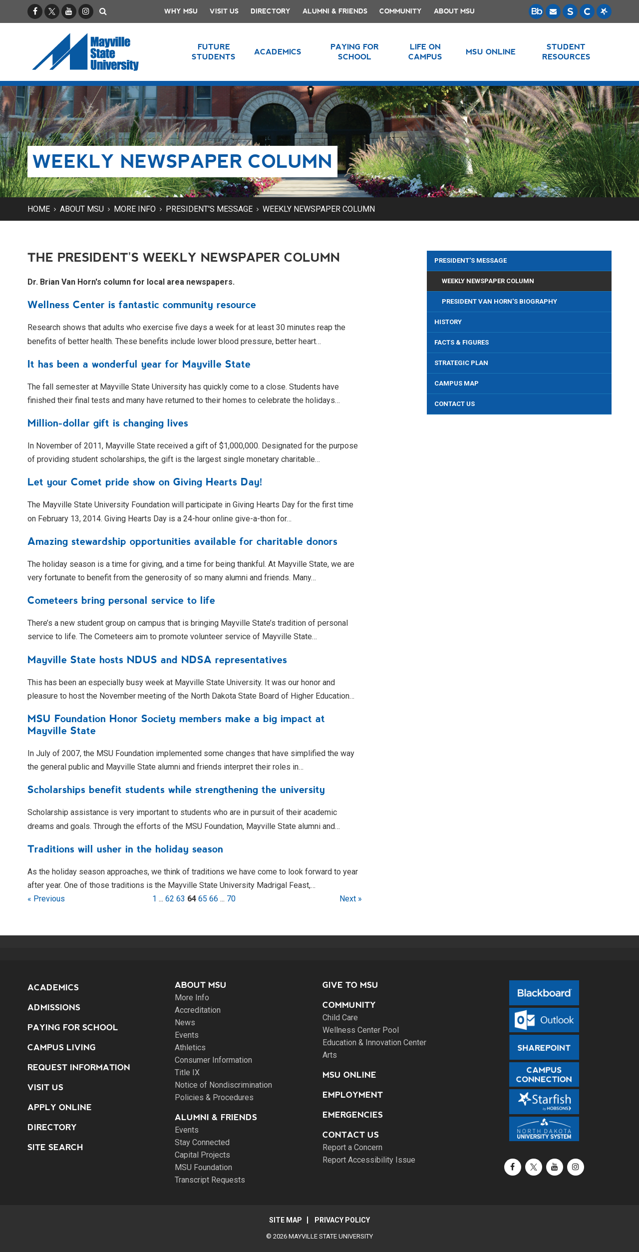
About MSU (454, 11)
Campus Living (61, 1047)
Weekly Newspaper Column (319, 209)
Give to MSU (350, 985)
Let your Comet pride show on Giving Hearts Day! (145, 482)
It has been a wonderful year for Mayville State (139, 364)
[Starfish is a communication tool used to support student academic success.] (604, 11)
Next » (350, 898)
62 (169, 898)
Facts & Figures (461, 342)
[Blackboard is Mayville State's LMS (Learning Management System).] (536, 11)
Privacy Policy (342, 1220)
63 (180, 898)
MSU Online (349, 1075)
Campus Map (456, 383)
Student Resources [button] (566, 51)
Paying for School (72, 1027)
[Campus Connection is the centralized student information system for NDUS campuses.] (587, 11)
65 (202, 898)
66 (213, 898)
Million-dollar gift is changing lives (107, 423)
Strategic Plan (461, 363)
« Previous (46, 898)
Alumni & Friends (335, 11)
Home (38, 209)
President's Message (209, 209)
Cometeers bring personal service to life (121, 600)
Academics (53, 987)
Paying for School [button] (354, 51)
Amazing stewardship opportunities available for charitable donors (182, 541)
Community (400, 11)
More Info (135, 209)
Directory (271, 11)
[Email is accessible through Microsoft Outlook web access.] (553, 11)
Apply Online (59, 1107)
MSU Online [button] (491, 51)
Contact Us (454, 404)
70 (231, 898)
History (448, 322)
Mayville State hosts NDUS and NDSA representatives (157, 660)
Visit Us (224, 11)
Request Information (78, 1067)
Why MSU (181, 11)
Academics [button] (278, 51)
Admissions (53, 1007)
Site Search (55, 1147)
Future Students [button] (214, 51)
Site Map (285, 1220)
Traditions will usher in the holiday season (125, 849)
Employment (352, 1095)
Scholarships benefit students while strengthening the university (176, 790)
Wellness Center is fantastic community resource (141, 305)
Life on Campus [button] (425, 51)
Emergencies (352, 1115)
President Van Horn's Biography (499, 301)
